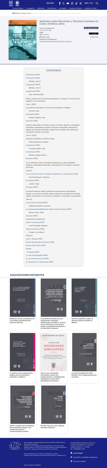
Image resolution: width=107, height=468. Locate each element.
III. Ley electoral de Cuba (35, 259)
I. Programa (30, 252)
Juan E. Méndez (32, 239)
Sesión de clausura (33, 222)
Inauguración (30, 85)
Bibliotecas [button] (41, 8)
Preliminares (30, 75)
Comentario (30, 114)
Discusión (29, 121)
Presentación (30, 78)
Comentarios (30, 145)
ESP (86, 3)
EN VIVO (49, 3)
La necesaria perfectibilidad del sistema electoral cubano (46, 209)
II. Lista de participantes (34, 255)
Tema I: (28, 104)
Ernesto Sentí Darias (33, 245)
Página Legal (44, 37)
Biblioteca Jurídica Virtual (21, 13)
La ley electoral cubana (34, 202)
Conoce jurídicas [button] (19, 8)
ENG (91, 3)
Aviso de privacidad (78, 461)
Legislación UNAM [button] (91, 8)
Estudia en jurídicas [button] (76, 8)
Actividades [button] (63, 8)
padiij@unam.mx (61, 455)
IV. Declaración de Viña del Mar (37, 262)
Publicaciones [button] (52, 8)
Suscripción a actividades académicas (84, 457)
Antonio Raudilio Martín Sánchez (38, 242)
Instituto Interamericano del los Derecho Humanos (55, 41)
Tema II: (29, 135)
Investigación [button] (31, 8)
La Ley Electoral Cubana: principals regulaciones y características (49, 174)
